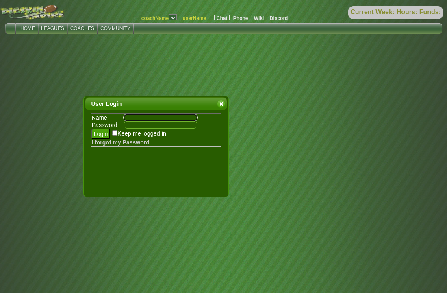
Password (104, 125)
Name (99, 117)
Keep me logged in (141, 133)
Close (220, 104)
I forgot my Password (120, 142)
